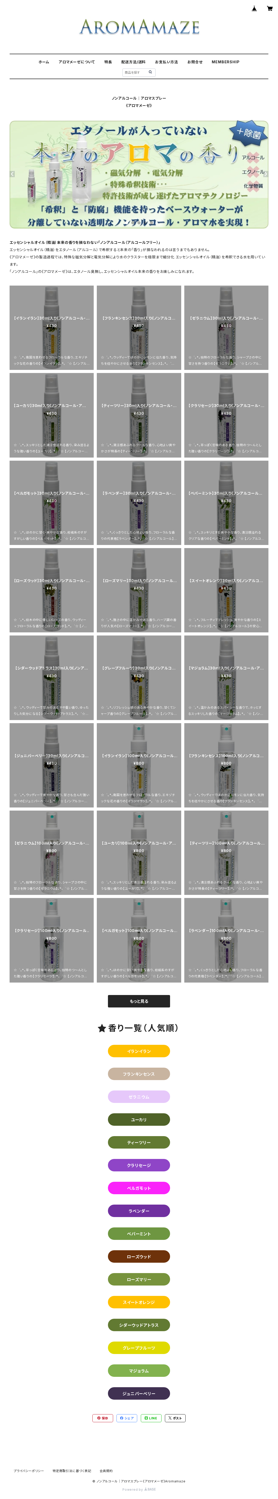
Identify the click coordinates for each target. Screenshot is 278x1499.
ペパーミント (139, 1233)
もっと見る (139, 1001)
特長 (108, 62)
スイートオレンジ (139, 1302)
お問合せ (194, 62)
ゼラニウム (139, 1097)
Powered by (139, 1489)
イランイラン (139, 1051)
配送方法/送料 (133, 62)
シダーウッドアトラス (139, 1325)
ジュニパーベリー (138, 1393)
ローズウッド (139, 1256)
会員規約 (106, 1471)
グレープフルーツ (139, 1348)
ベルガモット (139, 1188)
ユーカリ (139, 1119)
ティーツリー (139, 1142)
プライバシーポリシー (29, 1471)
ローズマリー (139, 1279)
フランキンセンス (139, 1074)
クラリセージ (139, 1165)
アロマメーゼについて (77, 62)
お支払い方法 (166, 62)
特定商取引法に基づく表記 (72, 1471)
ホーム (44, 62)
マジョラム (139, 1370)
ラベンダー (139, 1211)
